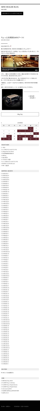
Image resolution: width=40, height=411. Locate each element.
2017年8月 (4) (5, 255)
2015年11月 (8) (5, 297)
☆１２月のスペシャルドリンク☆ (10, 161)
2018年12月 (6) (5, 223)
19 (9, 136)
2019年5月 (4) (5, 213)
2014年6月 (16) (5, 331)
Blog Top (20, 114)
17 (36, 133)
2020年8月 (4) (5, 183)
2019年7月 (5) (5, 209)
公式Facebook (5, 392)
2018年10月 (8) (5, 227)
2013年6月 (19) (5, 355)
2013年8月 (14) (5, 351)
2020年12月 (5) (5, 175)
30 (30, 138)
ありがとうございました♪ (8, 163)
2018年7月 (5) (5, 233)
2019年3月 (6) (5, 217)
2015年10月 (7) (5, 299)
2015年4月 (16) (5, 311)
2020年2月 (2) (5, 195)
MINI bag (4, 155)
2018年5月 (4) (5, 237)
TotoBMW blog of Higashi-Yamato (9, 386)
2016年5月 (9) (5, 285)
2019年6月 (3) (5, 211)
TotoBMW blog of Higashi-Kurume (9, 384)
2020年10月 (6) (5, 179)
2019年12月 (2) (5, 199)
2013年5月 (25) (5, 357)
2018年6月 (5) (5, 235)
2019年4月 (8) (5, 215)
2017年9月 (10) (5, 253)
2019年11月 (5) (5, 201)
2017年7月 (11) (5, 257)
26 (9, 138)
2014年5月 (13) (5, 333)
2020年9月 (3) (5, 181)
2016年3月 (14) (5, 289)
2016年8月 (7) (5, 279)
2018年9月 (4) (5, 229)
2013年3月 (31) (5, 361)
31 (36, 138)
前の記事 (32, 96)
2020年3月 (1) (5, 193)
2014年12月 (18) (5, 319)
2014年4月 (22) (5, 335)
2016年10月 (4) (5, 275)
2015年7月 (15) (5, 305)
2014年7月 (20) (5, 329)
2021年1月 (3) (5, 173)
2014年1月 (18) (5, 341)
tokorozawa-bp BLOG (7, 388)
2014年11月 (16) (5, 321)
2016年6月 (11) (5, 283)
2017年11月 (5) (5, 249)
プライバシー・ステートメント (21, 406)
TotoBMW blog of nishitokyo (8, 382)
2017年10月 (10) (6, 251)
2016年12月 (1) (5, 271)
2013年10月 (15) (6, 347)
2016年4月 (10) (5, 287)
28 (19, 138)
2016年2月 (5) (5, 291)
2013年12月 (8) (5, 343)
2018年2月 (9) (5, 243)
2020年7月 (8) (5, 185)
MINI (3, 2)
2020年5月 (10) (5, 189)
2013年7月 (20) (5, 353)
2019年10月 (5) (5, 203)
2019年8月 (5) (5, 207)
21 (19, 136)
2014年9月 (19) (5, 325)
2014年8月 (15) (5, 327)
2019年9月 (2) (5, 205)
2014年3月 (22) (5, 337)
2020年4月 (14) (5, 191)
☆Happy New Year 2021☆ (8, 151)
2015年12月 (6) (5, 295)
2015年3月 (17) (5, 313)
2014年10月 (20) (6, 323)
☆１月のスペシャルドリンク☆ (9, 149)
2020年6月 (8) (5, 187)
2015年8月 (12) (5, 303)
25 (3, 138)
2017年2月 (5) (5, 267)
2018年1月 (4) (5, 245)
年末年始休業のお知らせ (8, 153)
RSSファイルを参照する (8, 372)
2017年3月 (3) (5, 265)
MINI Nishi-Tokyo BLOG (7, 380)
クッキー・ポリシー (6, 406)
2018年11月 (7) (5, 225)
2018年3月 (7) (5, 241)
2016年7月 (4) (5, 281)
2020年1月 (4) (5, 197)
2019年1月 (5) (5, 221)
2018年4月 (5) (5, 239)
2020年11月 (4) (5, 177)
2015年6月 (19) (5, 307)
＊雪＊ (3, 147)
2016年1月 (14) (5, 293)
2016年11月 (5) (5, 273)
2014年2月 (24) (5, 339)
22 (25, 136)
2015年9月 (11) (5, 301)
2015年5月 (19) (5, 309)
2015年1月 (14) (5, 317)
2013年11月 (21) (5, 345)
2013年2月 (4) (5, 363)
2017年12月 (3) (5, 247)
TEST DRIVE (5, 157)
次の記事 (32, 98)
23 (30, 136)
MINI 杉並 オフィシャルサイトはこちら (12, 13)
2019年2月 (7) (5, 219)
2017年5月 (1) (5, 261)
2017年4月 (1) (5, 263)
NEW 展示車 (5, 165)
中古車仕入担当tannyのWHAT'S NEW (10, 390)
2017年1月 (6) (5, 269)
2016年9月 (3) (5, 277)
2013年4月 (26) (5, 359)
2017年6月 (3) (5, 259)
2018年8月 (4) (5, 231)
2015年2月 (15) (5, 315)
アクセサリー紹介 (6, 159)
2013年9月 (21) (5, 349)
